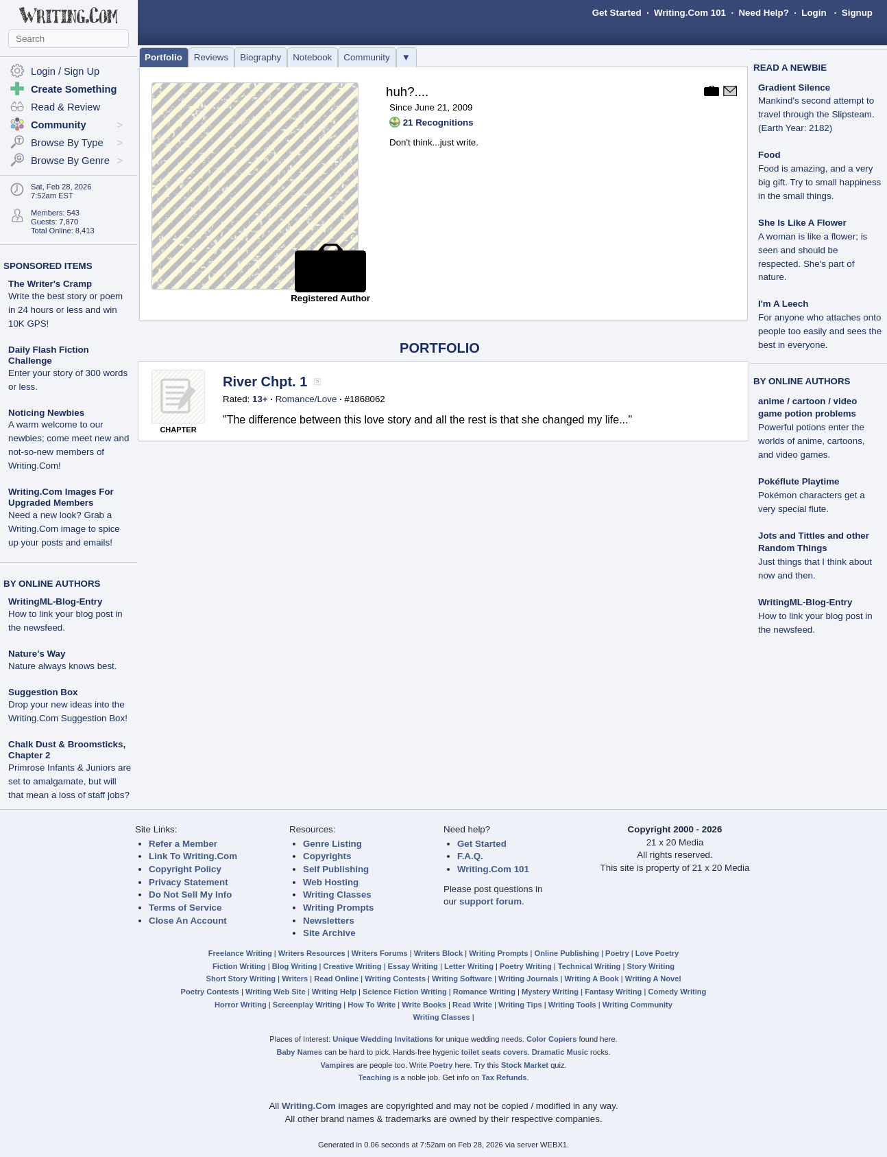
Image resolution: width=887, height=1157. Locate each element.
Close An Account (188, 920)
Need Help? (763, 13)
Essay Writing (413, 966)
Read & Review (65, 107)
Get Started (617, 13)
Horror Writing (241, 1005)
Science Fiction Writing (405, 991)
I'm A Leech (783, 304)
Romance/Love (306, 399)
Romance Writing (484, 991)
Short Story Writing (241, 978)
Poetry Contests (210, 991)
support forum (490, 901)
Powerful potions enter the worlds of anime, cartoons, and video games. (811, 441)
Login (813, 13)
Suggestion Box (42, 692)
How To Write (372, 1005)
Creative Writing (353, 966)
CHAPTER (178, 429)
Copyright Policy (185, 869)
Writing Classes (337, 894)
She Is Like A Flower (802, 223)
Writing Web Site (275, 991)
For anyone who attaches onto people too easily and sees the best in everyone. (820, 331)
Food (769, 155)
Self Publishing (336, 869)
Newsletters (328, 920)
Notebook (312, 57)
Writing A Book (592, 978)
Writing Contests (395, 978)
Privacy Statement (188, 882)
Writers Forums (380, 953)
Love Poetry (657, 953)
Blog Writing (294, 966)
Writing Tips (520, 1005)
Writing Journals (528, 978)
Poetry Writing (526, 966)
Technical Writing (589, 966)
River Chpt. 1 (265, 381)
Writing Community (637, 1005)
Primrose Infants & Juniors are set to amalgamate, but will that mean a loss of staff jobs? (69, 781)
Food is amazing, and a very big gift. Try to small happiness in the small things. (819, 182)
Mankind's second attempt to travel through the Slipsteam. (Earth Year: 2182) (816, 114)
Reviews (211, 57)
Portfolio (163, 57)
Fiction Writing (239, 966)
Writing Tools (572, 1005)
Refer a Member (183, 844)
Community (366, 57)
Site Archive (329, 933)
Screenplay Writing (307, 1005)
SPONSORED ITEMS (48, 266)
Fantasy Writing (613, 991)
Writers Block (438, 953)
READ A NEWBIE (790, 67)
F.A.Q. (470, 856)
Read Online (336, 978)
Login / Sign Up (65, 71)
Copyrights (327, 856)
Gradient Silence (794, 87)
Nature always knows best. (62, 666)
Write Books (424, 1005)
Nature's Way (36, 653)
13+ (260, 399)
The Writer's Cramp (50, 284)
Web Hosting (331, 882)
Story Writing (651, 966)
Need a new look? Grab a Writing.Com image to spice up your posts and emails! (64, 529)
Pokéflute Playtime (799, 481)
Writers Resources (311, 953)
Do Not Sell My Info (190, 894)
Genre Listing (332, 844)
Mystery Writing (550, 991)
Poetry (617, 953)
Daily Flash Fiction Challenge (48, 355)
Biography (260, 57)
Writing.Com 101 (690, 13)
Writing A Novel (653, 978)
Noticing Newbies (46, 413)
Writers (295, 978)
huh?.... (407, 91)
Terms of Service (185, 907)
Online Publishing (567, 953)
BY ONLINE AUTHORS (51, 583)
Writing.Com (309, 1106)
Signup (857, 13)
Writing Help (334, 991)
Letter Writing (469, 966)
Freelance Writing (240, 953)
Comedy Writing (677, 991)
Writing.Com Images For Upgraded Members (61, 497)
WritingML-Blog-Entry (55, 601)
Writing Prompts (338, 907)
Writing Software (462, 978)
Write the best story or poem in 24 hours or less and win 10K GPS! (65, 310)
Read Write (472, 1005)
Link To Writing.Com (193, 856)
